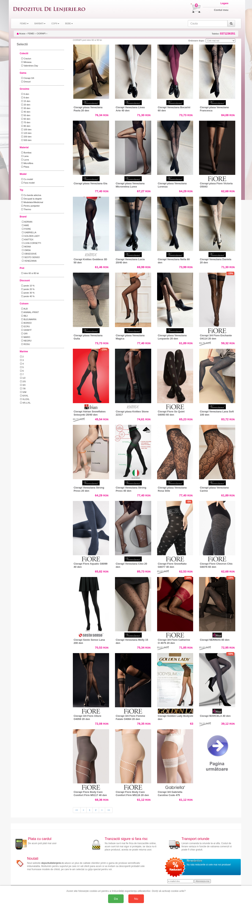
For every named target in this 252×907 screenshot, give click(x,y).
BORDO (26, 323)
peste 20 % (27, 289)
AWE (24, 225)
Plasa (24, 167)
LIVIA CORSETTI (30, 243)
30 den (25, 108)
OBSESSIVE (28, 254)
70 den (25, 122)
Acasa (21, 33)
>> (108, 810)
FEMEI (31, 33)
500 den (26, 140)
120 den (26, 133)
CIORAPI (41, 33)
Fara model (27, 183)
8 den (24, 97)
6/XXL (24, 395)
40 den (25, 112)
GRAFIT (26, 330)
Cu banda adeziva (30, 195)
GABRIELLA (28, 232)
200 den (26, 136)
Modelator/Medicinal (31, 202)
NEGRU (26, 340)
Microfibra (26, 163)
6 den (24, 94)
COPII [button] (55, 23)
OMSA (25, 250)
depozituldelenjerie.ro (52, 863)
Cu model (26, 179)
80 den (25, 126)
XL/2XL (25, 399)
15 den (25, 101)
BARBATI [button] (39, 23)
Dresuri (25, 81)
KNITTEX (26, 239)
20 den (25, 104)
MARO (25, 337)
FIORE (25, 229)
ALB (24, 309)
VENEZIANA (28, 261)
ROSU (25, 344)
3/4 (22, 385)
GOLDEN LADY (30, 236)
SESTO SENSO (30, 257)
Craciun (25, 58)
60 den (25, 119)
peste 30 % (27, 293)
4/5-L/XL (25, 403)
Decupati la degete (31, 199)
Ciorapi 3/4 (27, 78)
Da (116, 898)
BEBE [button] (69, 23)
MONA (25, 246)
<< (76, 810)
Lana (24, 156)
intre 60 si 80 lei (29, 273)
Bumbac (26, 152)
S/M (23, 392)
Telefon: (223, 33)
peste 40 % (27, 296)
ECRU (25, 326)
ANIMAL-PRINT (29, 312)
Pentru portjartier (30, 206)
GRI (24, 333)
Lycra (24, 159)
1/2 (22, 378)
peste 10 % (27, 285)
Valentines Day (29, 65)
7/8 (22, 388)
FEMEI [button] (24, 23)
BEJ (24, 316)
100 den (26, 129)
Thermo (25, 209)
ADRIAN (26, 222)
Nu (136, 898)
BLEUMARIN (28, 319)
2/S (23, 381)
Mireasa (25, 62)
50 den (25, 115)
